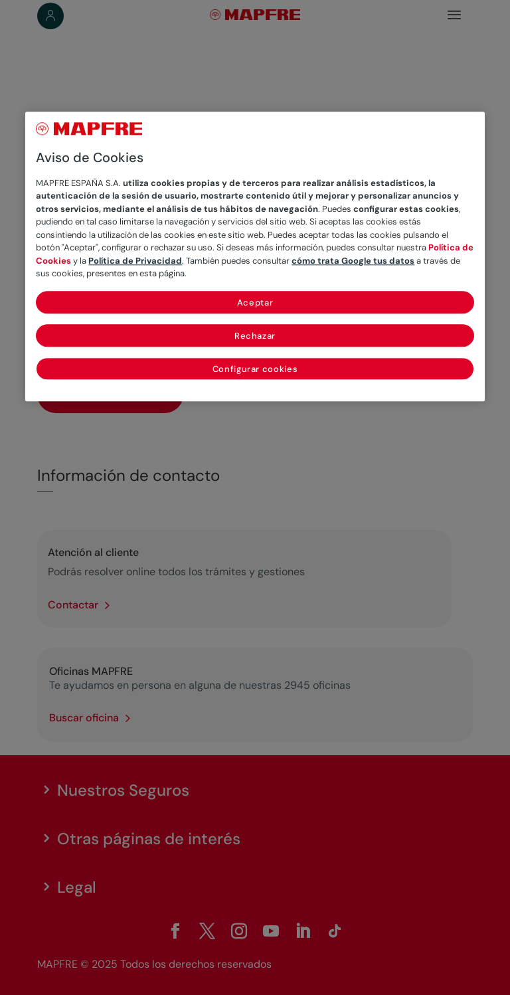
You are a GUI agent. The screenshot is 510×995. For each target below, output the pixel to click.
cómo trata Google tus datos (353, 260)
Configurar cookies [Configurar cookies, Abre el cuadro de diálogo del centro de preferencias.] (255, 369)
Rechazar (255, 335)
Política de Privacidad (135, 260)
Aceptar (255, 302)
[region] (254, 256)
